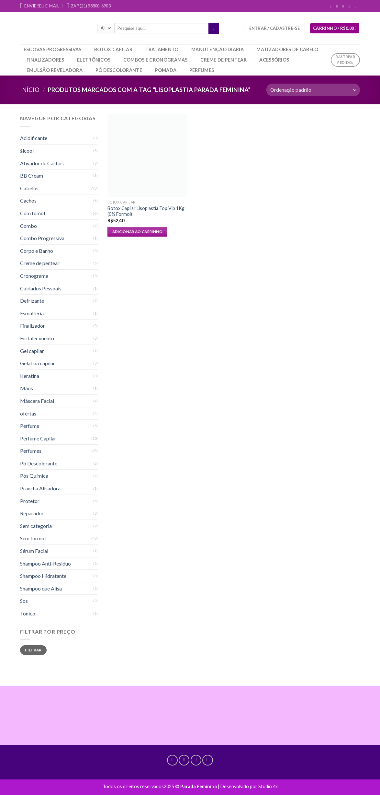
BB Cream (31, 175)
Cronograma (34, 276)
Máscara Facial (37, 401)
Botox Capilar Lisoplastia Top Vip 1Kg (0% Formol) (145, 211)
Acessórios (274, 60)
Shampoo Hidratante (43, 576)
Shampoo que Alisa (41, 588)
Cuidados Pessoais (40, 288)
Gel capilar (32, 351)
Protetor (29, 501)
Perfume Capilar (38, 438)
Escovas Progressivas (53, 49)
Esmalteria (32, 313)
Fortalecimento (37, 338)
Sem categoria (36, 526)
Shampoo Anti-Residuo (45, 563)
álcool (27, 150)
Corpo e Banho (36, 251)
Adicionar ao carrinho (137, 231)
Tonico (27, 613)
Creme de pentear (223, 60)
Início (29, 89)
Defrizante (32, 301)
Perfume (29, 426)
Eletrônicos (93, 60)
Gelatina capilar (37, 363)
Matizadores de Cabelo (287, 49)
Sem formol (33, 538)
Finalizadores (45, 60)
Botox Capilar (113, 49)
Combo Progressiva (42, 238)
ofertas (28, 413)
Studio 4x (268, 786)
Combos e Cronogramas (155, 60)
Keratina (29, 376)
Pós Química (34, 476)
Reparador (32, 513)
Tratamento (162, 49)
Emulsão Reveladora (55, 70)
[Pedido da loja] (313, 90)
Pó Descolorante (118, 70)
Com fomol (32, 213)
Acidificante (33, 138)
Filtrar (33, 650)
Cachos (28, 200)
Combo (28, 226)
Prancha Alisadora (40, 488)
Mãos (26, 388)
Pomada (166, 70)
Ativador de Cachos (42, 163)
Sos (24, 601)
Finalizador (32, 325)
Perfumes (201, 70)
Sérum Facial (34, 551)
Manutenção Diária (217, 49)
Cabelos (29, 188)
